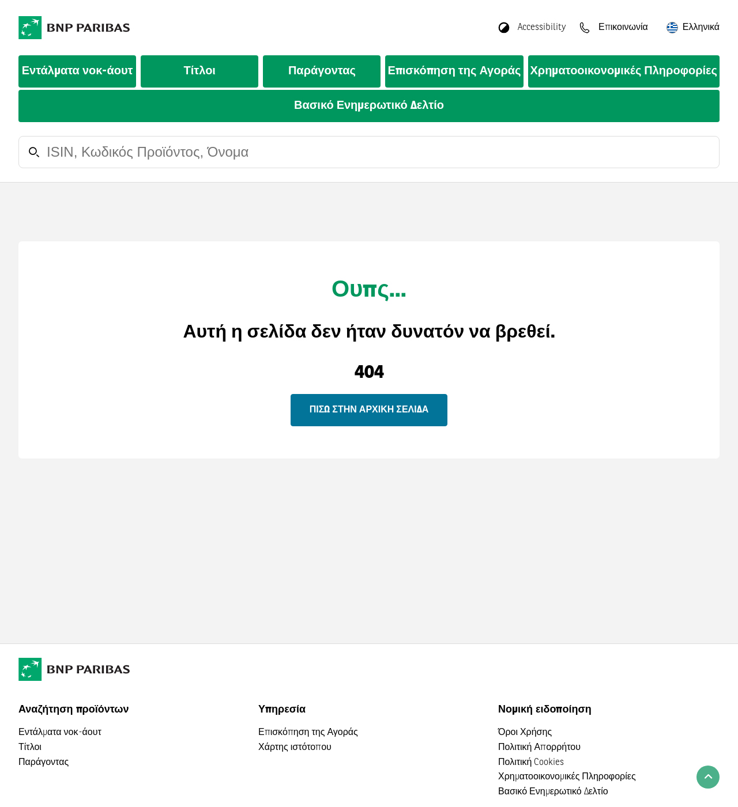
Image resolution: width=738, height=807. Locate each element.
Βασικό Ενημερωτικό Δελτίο (369, 106)
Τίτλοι (200, 71)
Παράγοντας (322, 71)
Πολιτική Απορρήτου (539, 747)
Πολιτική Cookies (531, 762)
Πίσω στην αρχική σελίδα (369, 410)
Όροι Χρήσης (525, 732)
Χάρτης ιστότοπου (295, 747)
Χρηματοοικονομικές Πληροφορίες (623, 71)
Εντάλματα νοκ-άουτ (77, 71)
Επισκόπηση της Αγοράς (454, 71)
